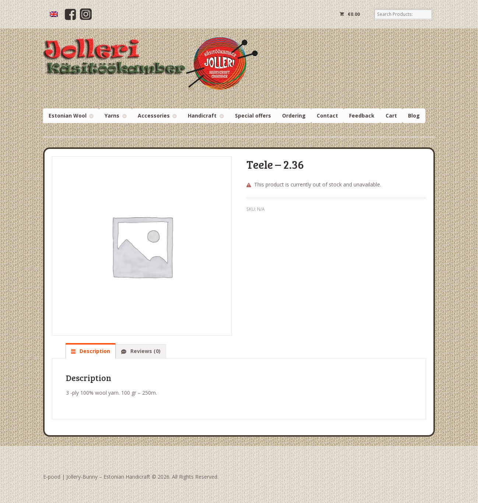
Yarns (112, 115)
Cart (391, 115)
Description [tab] (94, 350)
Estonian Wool (68, 115)
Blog (414, 115)
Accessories (154, 115)
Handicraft (202, 115)
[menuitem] (53, 14)
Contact (327, 115)
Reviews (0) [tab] (145, 350)
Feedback (362, 115)
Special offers (253, 115)
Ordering (294, 115)
